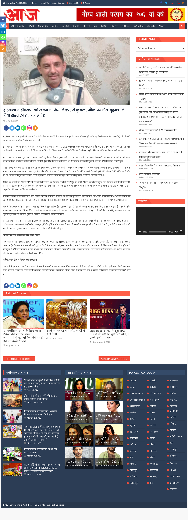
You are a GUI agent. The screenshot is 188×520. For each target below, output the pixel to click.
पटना (152, 419)
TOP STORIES (136, 393)
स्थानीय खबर (17, 26)
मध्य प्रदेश (154, 463)
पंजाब (152, 412)
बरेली (152, 444)
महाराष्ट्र (153, 476)
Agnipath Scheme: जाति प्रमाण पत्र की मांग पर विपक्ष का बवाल (115, 358)
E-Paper (86, 3)
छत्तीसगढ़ (134, 476)
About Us (45, 3)
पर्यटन (162, 26)
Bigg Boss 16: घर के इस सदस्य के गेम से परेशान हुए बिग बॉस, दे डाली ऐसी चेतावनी (109, 334)
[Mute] (176, 231)
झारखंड (153, 380)
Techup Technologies (53, 504)
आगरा (132, 419)
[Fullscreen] (181, 231)
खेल (95, 26)
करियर (75, 26)
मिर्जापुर (173, 449)
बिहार (152, 457)
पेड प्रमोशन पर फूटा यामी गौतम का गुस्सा (89, 393)
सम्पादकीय (138, 26)
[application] (160, 221)
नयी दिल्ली (155, 399)
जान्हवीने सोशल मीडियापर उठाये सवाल (118, 439)
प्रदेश (54, 26)
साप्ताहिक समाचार (79, 373)
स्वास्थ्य (65, 26)
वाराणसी (173, 406)
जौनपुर (173, 423)
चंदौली (172, 417)
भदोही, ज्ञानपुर (176, 436)
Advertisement (58, 3)
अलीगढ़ (133, 412)
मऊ (171, 442)
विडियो (104, 26)
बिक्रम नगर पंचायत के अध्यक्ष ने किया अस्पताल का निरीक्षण (161, 96)
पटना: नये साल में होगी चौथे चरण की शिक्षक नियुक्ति (158, 185)
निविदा (153, 406)
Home (34, 3)
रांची (151, 482)
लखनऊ (173, 399)
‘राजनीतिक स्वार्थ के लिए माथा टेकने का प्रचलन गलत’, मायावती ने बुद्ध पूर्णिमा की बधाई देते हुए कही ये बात (23, 336)
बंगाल (152, 438)
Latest (133, 380)
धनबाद (153, 387)
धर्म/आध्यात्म (155, 393)
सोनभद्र (173, 455)
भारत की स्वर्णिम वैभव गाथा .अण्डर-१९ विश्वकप (159, 165)
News (132, 387)
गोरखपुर (133, 470)
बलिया (173, 430)
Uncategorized (137, 399)
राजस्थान (174, 380)
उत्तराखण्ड (134, 438)
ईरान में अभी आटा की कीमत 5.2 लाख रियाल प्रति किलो (160, 83)
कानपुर (133, 450)
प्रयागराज (154, 431)
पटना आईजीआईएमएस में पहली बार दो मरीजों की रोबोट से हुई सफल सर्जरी (160, 155)
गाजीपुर (133, 463)
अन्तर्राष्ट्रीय (43, 26)
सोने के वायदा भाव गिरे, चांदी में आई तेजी (65, 332)
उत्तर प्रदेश (134, 431)
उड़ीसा (132, 425)
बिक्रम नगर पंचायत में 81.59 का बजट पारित (158, 130)
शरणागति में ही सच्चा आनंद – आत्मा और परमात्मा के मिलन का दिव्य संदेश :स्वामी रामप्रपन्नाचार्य (161, 141)
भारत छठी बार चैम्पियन (149, 174)
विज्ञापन (114, 26)
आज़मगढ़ (174, 410)
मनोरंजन (151, 26)
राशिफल (126, 26)
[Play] (139, 231)
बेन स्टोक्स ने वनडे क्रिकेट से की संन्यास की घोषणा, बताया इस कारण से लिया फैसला (21, 358)
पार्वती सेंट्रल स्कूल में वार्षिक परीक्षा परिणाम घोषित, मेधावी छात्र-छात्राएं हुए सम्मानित (161, 70)
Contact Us (74, 3)
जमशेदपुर (134, 482)
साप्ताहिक (174, 482)
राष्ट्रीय (31, 26)
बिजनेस (86, 26)
